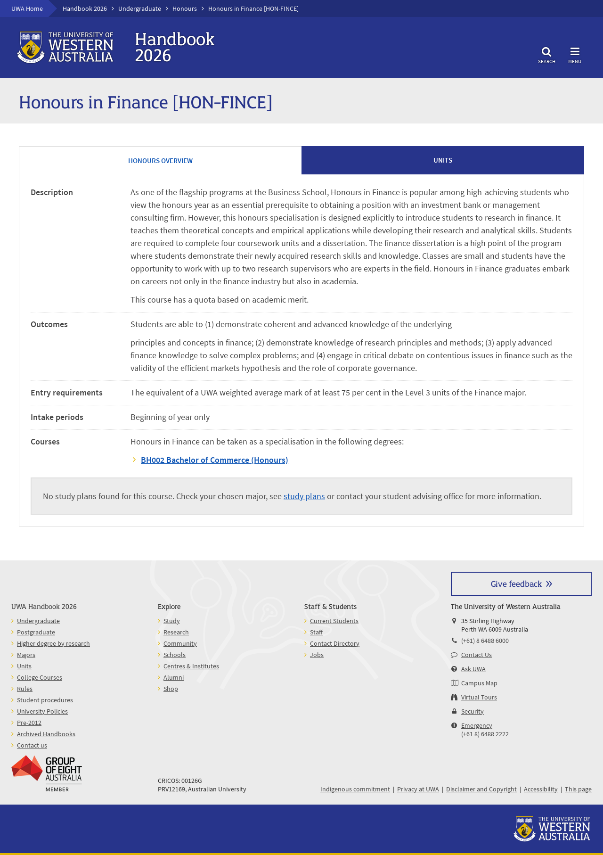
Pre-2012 (29, 722)
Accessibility (541, 789)
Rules (25, 688)
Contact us (32, 745)
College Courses (39, 677)
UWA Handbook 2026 (44, 605)
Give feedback (516, 583)
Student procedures (45, 700)
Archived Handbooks (46, 734)
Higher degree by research (53, 643)
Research (176, 632)
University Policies (42, 711)
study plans (304, 496)
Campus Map (479, 683)
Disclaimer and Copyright (481, 789)
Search (546, 54)
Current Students (334, 621)
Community (180, 643)
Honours (184, 8)
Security (472, 711)
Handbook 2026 (85, 8)
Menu (574, 54)
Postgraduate (36, 632)
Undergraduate (139, 8)
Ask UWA (473, 669)
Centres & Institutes (191, 666)
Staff (316, 632)
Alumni (173, 677)
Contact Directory (334, 643)
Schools (174, 654)
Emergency (476, 725)
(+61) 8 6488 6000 (485, 640)
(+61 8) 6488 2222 (485, 734)
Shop (170, 688)
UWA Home (27, 8)
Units (24, 666)
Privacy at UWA (418, 789)
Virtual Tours (479, 697)
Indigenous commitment (355, 789)
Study (171, 621)
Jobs (317, 654)
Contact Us (476, 654)
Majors (26, 654)
